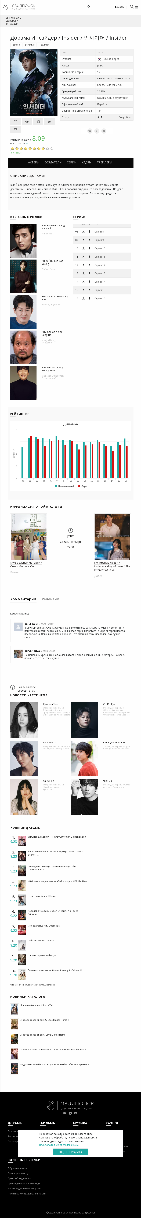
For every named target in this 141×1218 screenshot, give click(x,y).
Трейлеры (104, 162)
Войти (119, 6)
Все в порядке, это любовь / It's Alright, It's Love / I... (56, 970)
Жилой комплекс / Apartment (51, 788)
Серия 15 (100, 290)
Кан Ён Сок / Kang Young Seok (52, 369)
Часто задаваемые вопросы (24, 1188)
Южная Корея (111, 59)
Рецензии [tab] (50, 599)
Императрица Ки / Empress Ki (44, 925)
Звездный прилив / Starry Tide (37, 1005)
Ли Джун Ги (49, 742)
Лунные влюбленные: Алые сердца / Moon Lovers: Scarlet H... (55, 853)
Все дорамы (15, 1131)
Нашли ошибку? (26, 687)
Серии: (79, 217)
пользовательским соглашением (58, 1144)
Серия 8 (99, 231)
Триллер (44, 44)
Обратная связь (17, 1168)
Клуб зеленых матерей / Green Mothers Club (26, 564)
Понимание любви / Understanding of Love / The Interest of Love (112, 566)
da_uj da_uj (31, 623)
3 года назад (46, 623)
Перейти (102, 104)
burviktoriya (32, 651)
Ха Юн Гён (49, 780)
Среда (100, 85)
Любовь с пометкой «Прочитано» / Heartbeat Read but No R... (54, 1049)
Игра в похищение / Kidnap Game (56, 747)
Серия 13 (100, 273)
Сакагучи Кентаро (114, 742)
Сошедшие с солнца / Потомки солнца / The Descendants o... (52, 868)
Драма (16, 44)
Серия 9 (99, 240)
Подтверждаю (70, 1152)
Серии (72, 162)
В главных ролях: (26, 217)
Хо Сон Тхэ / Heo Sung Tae (55, 298)
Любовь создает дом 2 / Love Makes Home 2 (44, 1019)
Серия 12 (100, 265)
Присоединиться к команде (24, 1183)
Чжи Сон (108, 780)
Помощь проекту (18, 1173)
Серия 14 (100, 281)
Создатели (53, 162)
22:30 (119, 85)
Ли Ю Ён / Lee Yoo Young (52, 262)
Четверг (110, 85)
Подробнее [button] (125, 117)
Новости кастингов (29, 695)
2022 (100, 52)
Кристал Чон (50, 704)
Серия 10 (100, 248)
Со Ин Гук (109, 704)
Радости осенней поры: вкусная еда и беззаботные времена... (55, 1064)
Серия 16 (100, 298)
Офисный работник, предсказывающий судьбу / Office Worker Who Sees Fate (56, 712)
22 (27, 143)
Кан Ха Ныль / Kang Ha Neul (53, 227)
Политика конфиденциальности (27, 1193)
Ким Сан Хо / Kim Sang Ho (52, 333)
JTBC (100, 65)
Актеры (33, 162)
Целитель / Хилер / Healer (42, 896)
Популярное (15, 1141)
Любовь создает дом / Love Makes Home (43, 1034)
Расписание (14, 1136)
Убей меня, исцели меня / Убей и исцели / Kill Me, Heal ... (57, 883)
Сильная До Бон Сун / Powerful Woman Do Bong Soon (57, 836)
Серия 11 (100, 256)
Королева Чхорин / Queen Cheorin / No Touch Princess (53, 912)
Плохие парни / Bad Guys (42, 955)
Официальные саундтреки (112, 97)
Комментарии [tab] (23, 599)
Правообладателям (19, 1178)
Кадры (87, 162)
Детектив (29, 44)
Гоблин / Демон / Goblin (41, 940)
